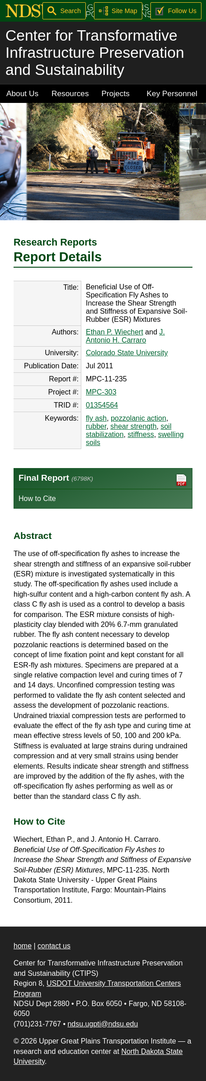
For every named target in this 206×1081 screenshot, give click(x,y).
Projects (116, 93)
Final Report (103, 480)
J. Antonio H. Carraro (125, 336)
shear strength (133, 426)
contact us (53, 946)
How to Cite (37, 498)
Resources (70, 93)
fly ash (96, 418)
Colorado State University (127, 353)
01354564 (102, 405)
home (23, 946)
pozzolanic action (138, 418)
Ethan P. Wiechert (114, 332)
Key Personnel (172, 93)
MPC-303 (101, 392)
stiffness (141, 434)
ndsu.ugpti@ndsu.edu (102, 1024)
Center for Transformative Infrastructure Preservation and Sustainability (94, 52)
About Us (22, 93)
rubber (96, 426)
